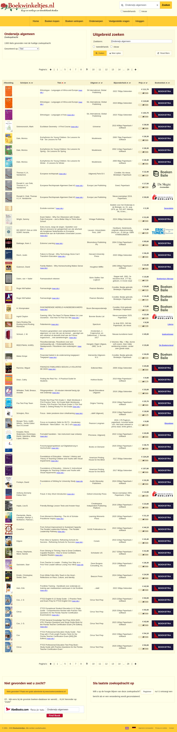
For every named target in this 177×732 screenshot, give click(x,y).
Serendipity (168, 209)
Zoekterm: (98, 41)
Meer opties (119, 53)
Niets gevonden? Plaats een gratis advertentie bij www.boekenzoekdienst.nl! (42, 692)
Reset (162, 53)
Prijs (140, 83)
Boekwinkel (160, 83)
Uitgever (94, 83)
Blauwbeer (169, 424)
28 (128, 70)
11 (100, 70)
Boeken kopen (52, 21)
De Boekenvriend (166, 346)
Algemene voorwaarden (142, 728)
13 (113, 70)
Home (36, 21)
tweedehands (129, 11)
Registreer (148, 692)
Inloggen (139, 21)
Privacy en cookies (159, 728)
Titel (60, 83)
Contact (171, 728)
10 (93, 70)
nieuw (144, 11)
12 (106, 70)
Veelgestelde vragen (119, 21)
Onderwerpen (96, 21)
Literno (170, 325)
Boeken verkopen (74, 21)
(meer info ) (72, 116)
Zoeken (166, 5)
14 (119, 70)
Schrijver (25, 83)
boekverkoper (167, 335)
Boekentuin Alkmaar (165, 279)
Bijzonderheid (120, 83)
